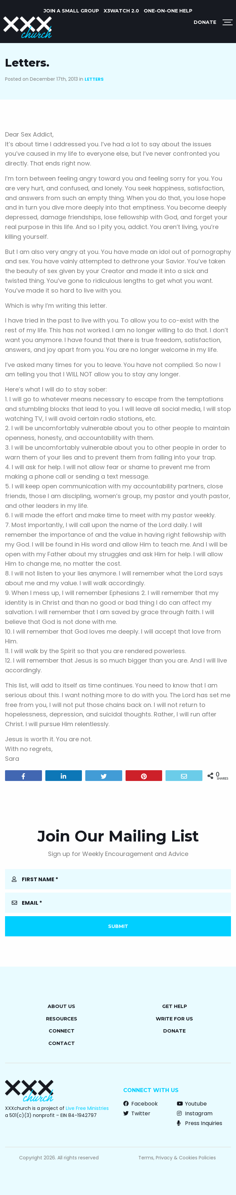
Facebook (140, 1104)
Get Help (174, 1006)
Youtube (192, 1104)
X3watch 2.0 (121, 11)
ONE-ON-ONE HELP (168, 11)
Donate (205, 22)
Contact (61, 1043)
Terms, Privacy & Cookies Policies (177, 1157)
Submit (118, 926)
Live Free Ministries (87, 1108)
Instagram (195, 1113)
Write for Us (174, 1019)
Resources (61, 1019)
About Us (61, 1006)
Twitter (136, 1113)
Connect (62, 1031)
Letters (94, 79)
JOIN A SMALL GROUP (71, 11)
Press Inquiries (199, 1123)
